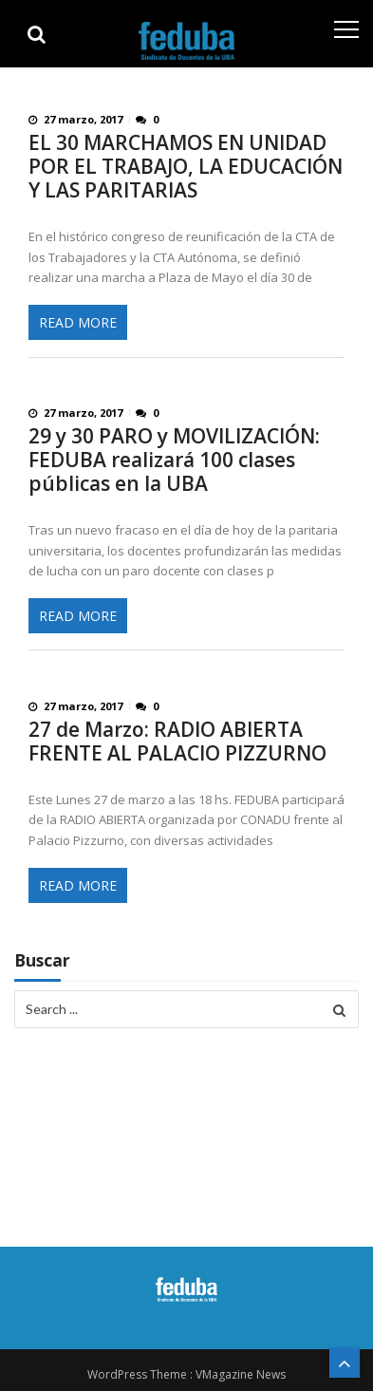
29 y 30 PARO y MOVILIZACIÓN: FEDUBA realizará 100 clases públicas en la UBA (174, 460)
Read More (78, 322)
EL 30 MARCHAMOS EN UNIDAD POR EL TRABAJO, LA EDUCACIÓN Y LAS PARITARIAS (185, 166)
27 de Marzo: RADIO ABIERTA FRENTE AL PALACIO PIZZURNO (177, 741)
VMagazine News (241, 1374)
